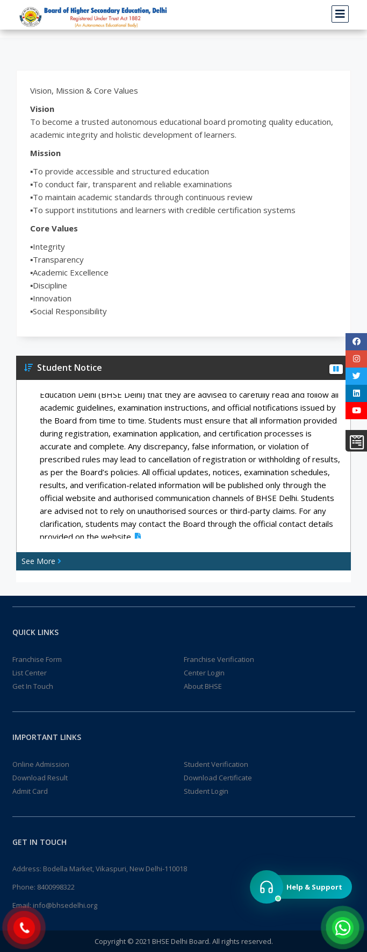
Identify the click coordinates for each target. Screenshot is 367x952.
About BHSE (203, 686)
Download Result (40, 777)
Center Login (204, 673)
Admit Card (30, 791)
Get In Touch (32, 686)
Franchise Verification (219, 659)
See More (41, 561)
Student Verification (216, 764)
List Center (29, 673)
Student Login (206, 791)
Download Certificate (218, 777)
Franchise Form (37, 659)
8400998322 (56, 887)
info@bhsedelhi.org (65, 905)
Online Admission (40, 764)
